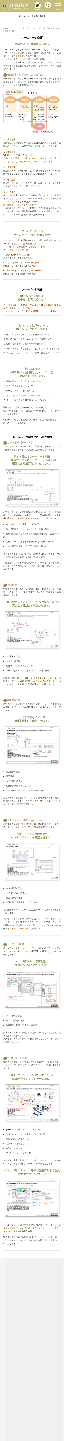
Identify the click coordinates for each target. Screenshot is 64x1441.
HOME (5, 28)
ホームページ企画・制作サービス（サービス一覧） (30, 28)
